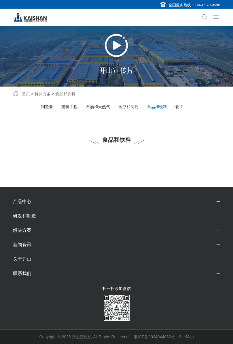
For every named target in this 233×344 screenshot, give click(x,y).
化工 (179, 106)
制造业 (47, 106)
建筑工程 (69, 106)
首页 (26, 93)
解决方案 (43, 93)
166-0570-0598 (207, 5)
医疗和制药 (128, 106)
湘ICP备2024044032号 (154, 337)
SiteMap (186, 337)
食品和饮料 (65, 93)
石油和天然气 (98, 106)
